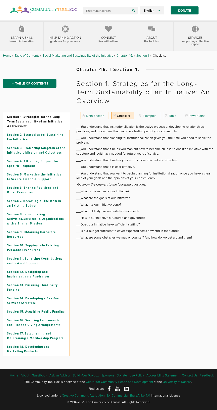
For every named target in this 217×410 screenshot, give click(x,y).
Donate (184, 10)
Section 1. (143, 55)
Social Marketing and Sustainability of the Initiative (78, 55)
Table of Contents (27, 55)
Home (7, 55)
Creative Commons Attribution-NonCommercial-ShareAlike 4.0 (106, 395)
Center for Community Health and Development (119, 381)
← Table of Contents (29, 83)
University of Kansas (177, 381)
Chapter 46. (125, 55)
